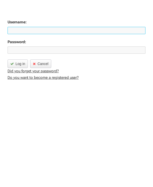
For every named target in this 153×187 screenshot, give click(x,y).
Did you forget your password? (33, 71)
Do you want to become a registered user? (43, 77)
